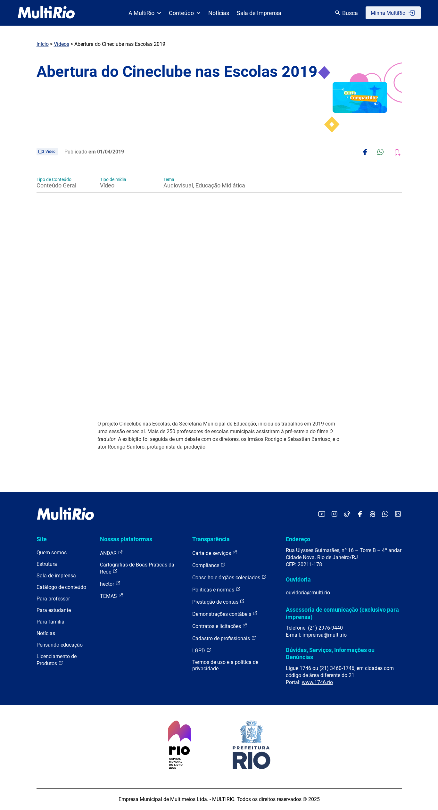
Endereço (298, 539)
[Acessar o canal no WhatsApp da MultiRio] (385, 514)
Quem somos (52, 553)
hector (110, 583)
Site (42, 539)
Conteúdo (185, 13)
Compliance (209, 565)
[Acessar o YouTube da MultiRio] (322, 514)
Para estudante (54, 610)
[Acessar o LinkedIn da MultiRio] (398, 514)
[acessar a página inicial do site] (46, 13)
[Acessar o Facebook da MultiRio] (360, 514)
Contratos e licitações (219, 626)
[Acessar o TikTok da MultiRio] (347, 514)
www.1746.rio (317, 682)
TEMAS (111, 595)
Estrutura (47, 564)
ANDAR (111, 553)
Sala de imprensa (56, 576)
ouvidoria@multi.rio (308, 593)
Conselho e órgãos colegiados (229, 577)
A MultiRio (144, 13)
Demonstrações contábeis (225, 613)
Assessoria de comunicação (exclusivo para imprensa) (342, 613)
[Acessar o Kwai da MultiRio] (372, 514)
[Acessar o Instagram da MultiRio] (334, 514)
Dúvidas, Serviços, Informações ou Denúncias (330, 653)
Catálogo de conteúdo (61, 587)
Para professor (53, 599)
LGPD (201, 650)
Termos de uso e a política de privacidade (225, 665)
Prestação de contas (218, 601)
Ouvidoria (298, 579)
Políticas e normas (216, 589)
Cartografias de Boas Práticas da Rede (137, 568)
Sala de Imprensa (259, 13)
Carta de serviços (214, 553)
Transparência (211, 539)
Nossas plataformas (126, 539)
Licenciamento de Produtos (57, 659)
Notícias (218, 13)
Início (43, 44)
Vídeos (61, 44)
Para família (50, 622)
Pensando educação (60, 645)
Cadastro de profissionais (224, 638)
